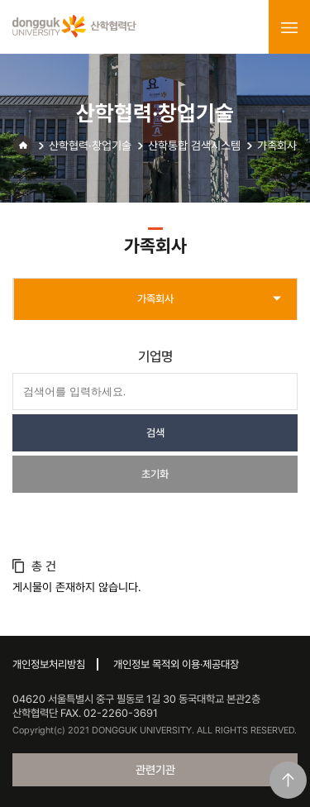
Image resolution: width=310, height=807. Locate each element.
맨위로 (288, 780)
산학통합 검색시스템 (194, 145)
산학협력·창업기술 (90, 145)
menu (289, 27)
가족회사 (277, 145)
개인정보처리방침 (48, 664)
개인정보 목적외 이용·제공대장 (176, 664)
